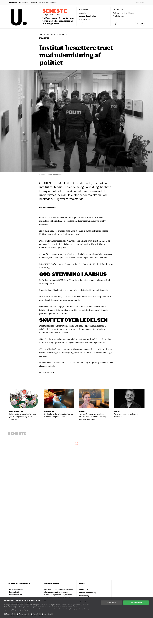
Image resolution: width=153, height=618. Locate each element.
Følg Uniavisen (118, 16)
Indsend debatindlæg (87, 16)
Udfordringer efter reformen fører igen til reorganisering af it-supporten (58, 21)
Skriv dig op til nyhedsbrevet (123, 13)
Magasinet (83, 13)
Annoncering (84, 596)
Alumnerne (83, 10)
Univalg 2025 (84, 19)
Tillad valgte (111, 602)
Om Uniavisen (118, 10)
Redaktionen (84, 589)
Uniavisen (12, 2)
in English (140, 2)
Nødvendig (11, 614)
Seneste (54, 11)
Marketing (48, 614)
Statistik (37, 614)
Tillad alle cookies (136, 602)
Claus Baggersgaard (47, 207)
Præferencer (24, 614)
